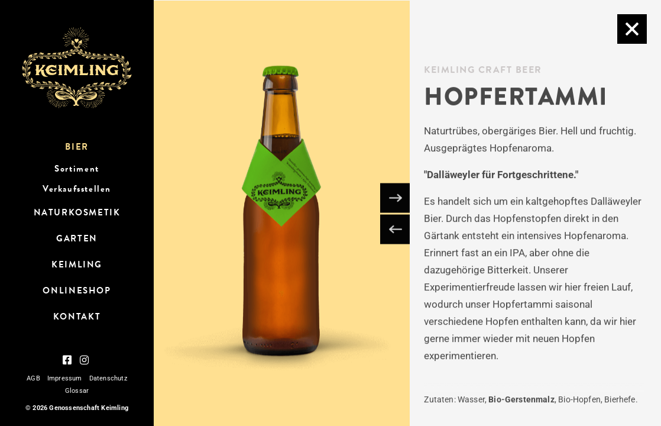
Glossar (77, 391)
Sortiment (77, 168)
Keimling (77, 264)
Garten (77, 238)
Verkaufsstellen (77, 188)
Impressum (64, 378)
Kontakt (77, 316)
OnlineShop (76, 290)
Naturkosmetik (76, 212)
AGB (33, 378)
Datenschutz (108, 378)
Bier (77, 146)
